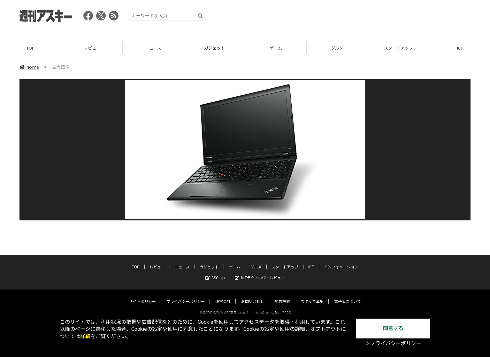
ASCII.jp (215, 271)
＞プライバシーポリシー (393, 343)
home (29, 67)
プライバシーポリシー (185, 295)
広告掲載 (282, 295)
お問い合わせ (252, 295)
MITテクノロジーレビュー (260, 271)
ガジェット (214, 48)
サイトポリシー (142, 295)
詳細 (85, 336)
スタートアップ (398, 48)
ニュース (153, 48)
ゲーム (276, 48)
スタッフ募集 (312, 295)
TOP (30, 48)
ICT (311, 261)
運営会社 (223, 295)
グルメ (337, 48)
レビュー (92, 48)
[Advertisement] (354, 17)
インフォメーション (341, 261)
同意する (393, 328)
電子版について (347, 295)
